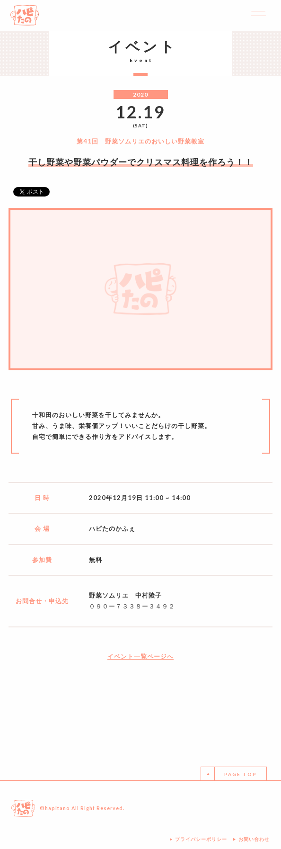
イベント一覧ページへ (140, 656)
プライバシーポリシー (201, 839)
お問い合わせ (254, 839)
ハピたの (24, 15)
